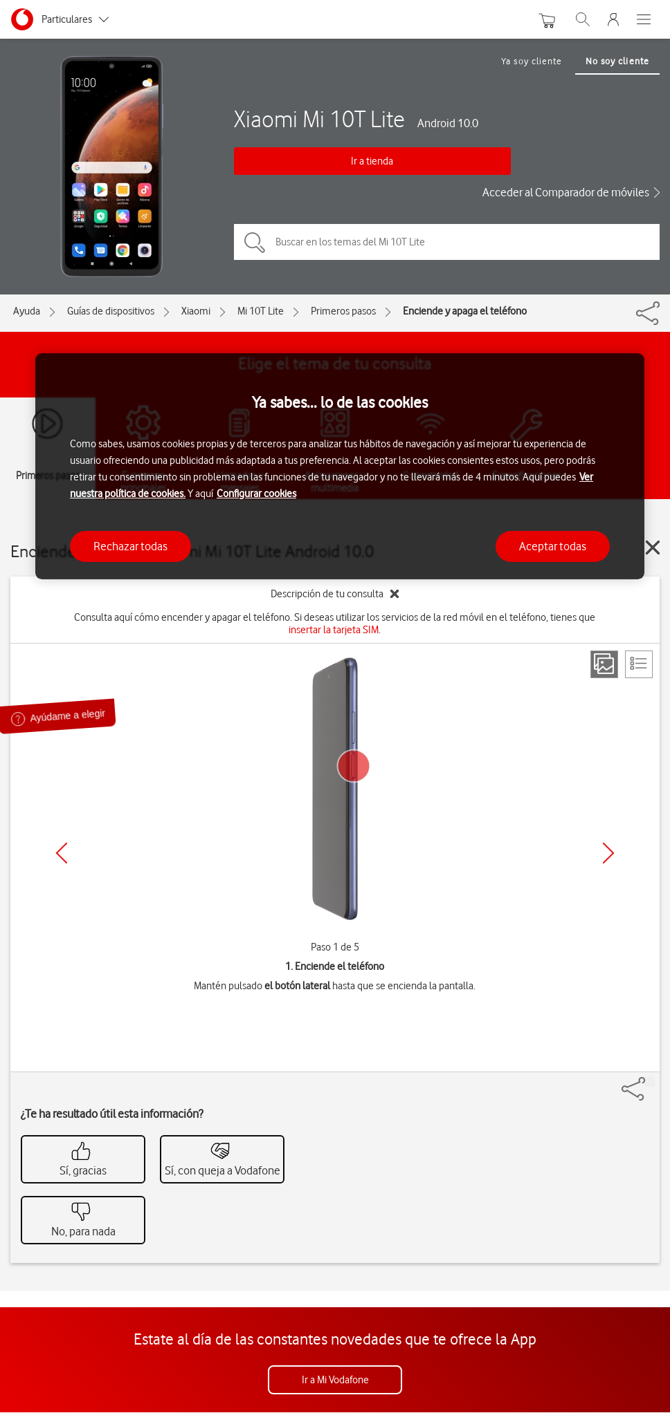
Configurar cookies (256, 493)
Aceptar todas (552, 546)
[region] (339, 466)
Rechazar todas (130, 546)
